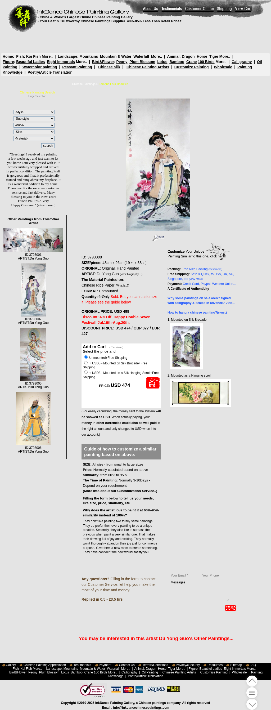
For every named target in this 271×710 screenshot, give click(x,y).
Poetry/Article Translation (50, 72)
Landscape (67, 56)
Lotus (162, 62)
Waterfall (141, 56)
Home (8, 56)
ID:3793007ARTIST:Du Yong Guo (33, 319)
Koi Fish (33, 56)
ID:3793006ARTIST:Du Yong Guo (33, 447)
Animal (173, 56)
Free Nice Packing (202, 269)
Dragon (188, 56)
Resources (215, 665)
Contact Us (127, 665)
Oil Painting (150, 672)
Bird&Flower (103, 62)
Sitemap (236, 665)
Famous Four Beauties (113, 84)
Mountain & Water (115, 56)
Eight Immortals (61, 62)
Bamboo (176, 62)
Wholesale (223, 67)
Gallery (11, 665)
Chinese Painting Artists (148, 67)
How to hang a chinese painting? (197, 312)
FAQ (253, 665)
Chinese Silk (109, 67)
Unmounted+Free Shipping (105, 358)
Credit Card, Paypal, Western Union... (209, 284)
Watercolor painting (39, 67)
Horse (202, 56)
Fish (20, 56)
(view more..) (46, 205)
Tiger (213, 56)
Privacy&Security (188, 665)
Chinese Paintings (84, 84)
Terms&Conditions (155, 665)
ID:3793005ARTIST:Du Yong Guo (33, 383)
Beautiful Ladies (30, 62)
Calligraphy (242, 62)
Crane (191, 62)
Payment (105, 665)
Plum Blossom (142, 62)
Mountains (88, 56)
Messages (199, 590)
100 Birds (206, 62)
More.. (47, 56)
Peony (121, 62)
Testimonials (82, 665)
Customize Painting (191, 67)
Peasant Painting (77, 67)
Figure (8, 62)
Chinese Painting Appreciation (45, 665)
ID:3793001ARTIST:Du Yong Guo (33, 254)
